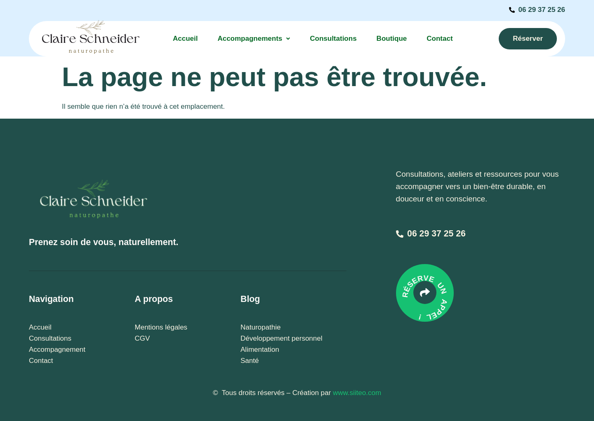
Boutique (392, 38)
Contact (440, 38)
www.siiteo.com (357, 393)
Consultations (333, 38)
